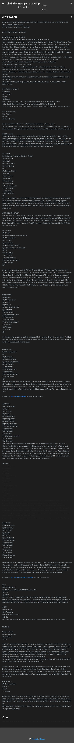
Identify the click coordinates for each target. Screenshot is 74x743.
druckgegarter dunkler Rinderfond (22, 577)
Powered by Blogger (37, 739)
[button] (71, 17)
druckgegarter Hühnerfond (20, 396)
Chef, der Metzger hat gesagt (23, 3)
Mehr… (57, 10)
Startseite (46, 10)
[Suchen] (71, 4)
